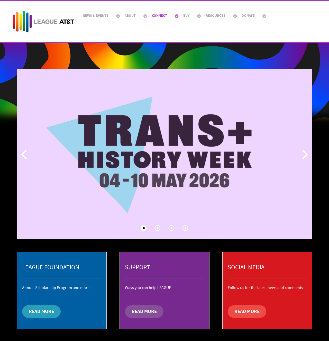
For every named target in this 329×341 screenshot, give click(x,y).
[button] (305, 154)
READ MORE (41, 311)
